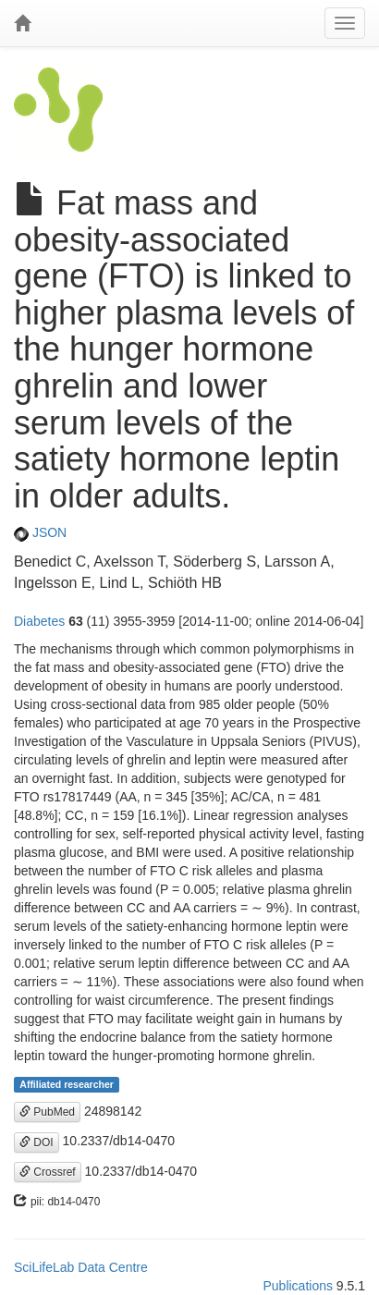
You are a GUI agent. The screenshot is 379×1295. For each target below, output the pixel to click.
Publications (298, 1285)
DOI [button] (36, 1142)
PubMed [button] (47, 1112)
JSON (40, 532)
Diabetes (39, 621)
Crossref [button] (47, 1172)
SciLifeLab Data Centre (81, 1267)
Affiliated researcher (66, 1084)
